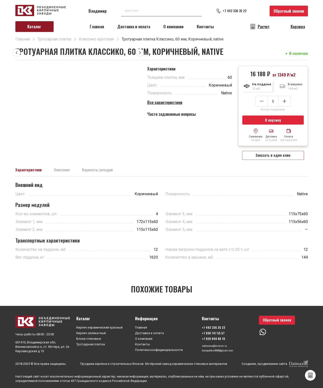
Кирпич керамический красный (99, 326)
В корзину (273, 121)
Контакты (205, 26)
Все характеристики (164, 102)
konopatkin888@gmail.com (218, 351)
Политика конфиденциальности (159, 349)
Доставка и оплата (133, 26)
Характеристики (32, 174)
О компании (173, 26)
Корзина (298, 26)
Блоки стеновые (88, 338)
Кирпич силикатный (91, 332)
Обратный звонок (289, 11)
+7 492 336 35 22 (240, 11)
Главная (97, 26)
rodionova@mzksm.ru (215, 345)
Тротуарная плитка (90, 343)
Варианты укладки (113, 174)
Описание (71, 174)
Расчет (264, 26)
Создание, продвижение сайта (275, 363)
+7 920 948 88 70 (211, 338)
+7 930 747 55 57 (210, 332)
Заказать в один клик (273, 158)
